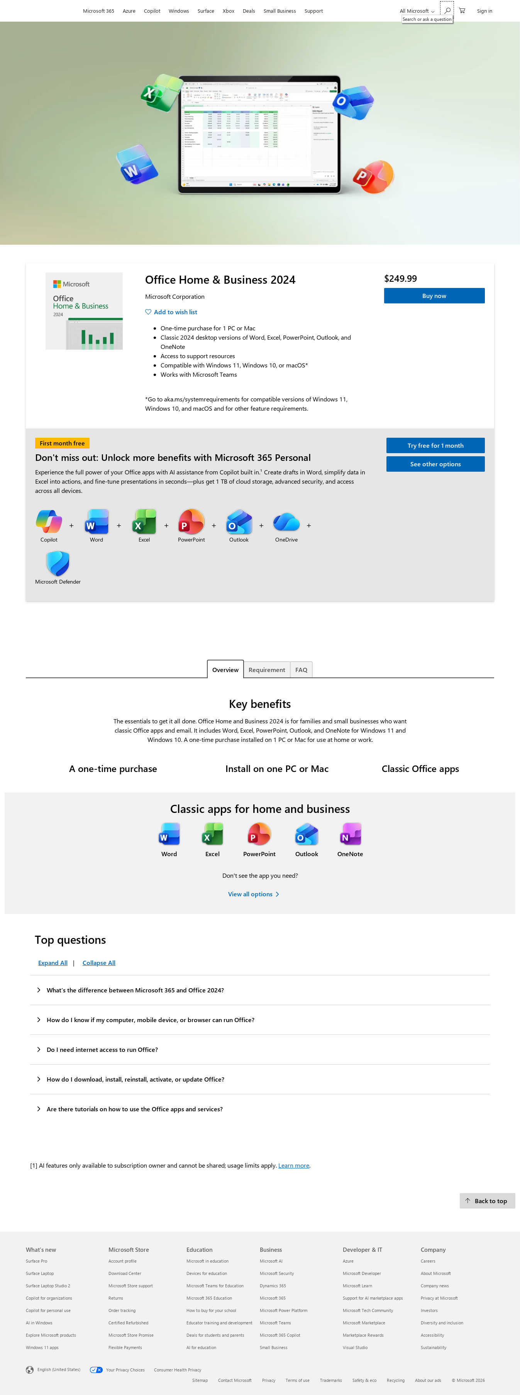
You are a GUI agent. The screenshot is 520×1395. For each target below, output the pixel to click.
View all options (250, 894)
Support (314, 10)
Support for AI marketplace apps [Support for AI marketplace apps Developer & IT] (373, 1298)
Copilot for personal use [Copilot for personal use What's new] (48, 1310)
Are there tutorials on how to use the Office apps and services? (129, 1108)
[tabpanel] (260, 933)
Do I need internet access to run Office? (97, 1049)
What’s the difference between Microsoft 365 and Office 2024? (130, 989)
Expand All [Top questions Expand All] (53, 962)
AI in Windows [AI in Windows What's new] (39, 1323)
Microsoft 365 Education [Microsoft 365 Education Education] (209, 1298)
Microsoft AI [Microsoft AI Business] (271, 1261)
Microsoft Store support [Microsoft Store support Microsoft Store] (130, 1285)
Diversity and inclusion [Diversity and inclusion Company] (442, 1323)
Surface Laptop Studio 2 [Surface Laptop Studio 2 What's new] (48, 1285)
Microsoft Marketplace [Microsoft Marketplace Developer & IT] (364, 1323)
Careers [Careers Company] (428, 1261)
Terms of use (298, 1380)
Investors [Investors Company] (429, 1310)
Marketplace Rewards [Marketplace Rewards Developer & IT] (363, 1335)
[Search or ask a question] (447, 10)
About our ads (428, 1380)
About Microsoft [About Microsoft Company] (436, 1273)
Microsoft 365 (98, 10)
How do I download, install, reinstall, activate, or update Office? (130, 1079)
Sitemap (200, 1380)
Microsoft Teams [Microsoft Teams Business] (275, 1323)
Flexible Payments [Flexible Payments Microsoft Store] (125, 1347)
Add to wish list (175, 312)
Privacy (268, 1380)
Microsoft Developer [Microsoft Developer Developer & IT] (362, 1273)
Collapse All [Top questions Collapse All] (99, 962)
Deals (249, 10)
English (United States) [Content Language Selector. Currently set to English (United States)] (58, 1369)
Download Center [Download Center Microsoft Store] (124, 1273)
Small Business (280, 10)
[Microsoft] (52, 10)
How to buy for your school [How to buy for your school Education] (211, 1310)
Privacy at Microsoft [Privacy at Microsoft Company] (439, 1298)
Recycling (396, 1380)
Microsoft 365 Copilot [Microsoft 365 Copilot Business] (280, 1335)
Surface (206, 10)
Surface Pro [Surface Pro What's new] (36, 1261)
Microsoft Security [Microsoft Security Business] (277, 1273)
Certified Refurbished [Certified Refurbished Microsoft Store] (128, 1323)
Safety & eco (364, 1380)
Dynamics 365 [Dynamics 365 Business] (273, 1285)
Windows (179, 10)
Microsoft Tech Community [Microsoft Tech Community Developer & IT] (368, 1310)
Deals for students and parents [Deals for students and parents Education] (215, 1335)
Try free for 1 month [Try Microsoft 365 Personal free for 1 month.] (436, 445)
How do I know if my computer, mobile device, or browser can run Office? (145, 1019)
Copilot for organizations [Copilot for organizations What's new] (49, 1298)
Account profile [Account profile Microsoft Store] (122, 1261)
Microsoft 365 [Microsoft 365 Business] (273, 1298)
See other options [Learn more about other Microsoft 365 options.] (435, 464)
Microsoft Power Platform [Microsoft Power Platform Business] (283, 1310)
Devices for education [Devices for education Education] (206, 1273)
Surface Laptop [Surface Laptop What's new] (40, 1273)
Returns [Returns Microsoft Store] (115, 1298)
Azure (129, 10)
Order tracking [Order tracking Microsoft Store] (122, 1310)
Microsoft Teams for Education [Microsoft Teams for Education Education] (215, 1285)
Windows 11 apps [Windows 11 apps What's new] (42, 1347)
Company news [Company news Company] (435, 1285)
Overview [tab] (225, 669)
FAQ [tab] (301, 669)
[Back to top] (487, 1201)
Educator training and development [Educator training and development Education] (219, 1323)
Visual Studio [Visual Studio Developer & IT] (355, 1347)
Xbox (228, 10)
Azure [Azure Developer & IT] (348, 1261)
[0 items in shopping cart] (462, 10)
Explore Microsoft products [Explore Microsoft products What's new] (51, 1335)
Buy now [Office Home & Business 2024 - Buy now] (434, 295)
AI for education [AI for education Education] (201, 1347)
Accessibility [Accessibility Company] (432, 1335)
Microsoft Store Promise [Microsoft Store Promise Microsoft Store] (131, 1335)
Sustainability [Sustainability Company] (433, 1347)
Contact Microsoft (235, 1380)
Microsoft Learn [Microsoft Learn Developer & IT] (357, 1285)
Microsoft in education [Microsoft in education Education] (207, 1261)
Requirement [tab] (267, 669)
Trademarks (331, 1380)
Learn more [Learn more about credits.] (293, 1165)
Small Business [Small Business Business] (274, 1347)
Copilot (152, 10)
